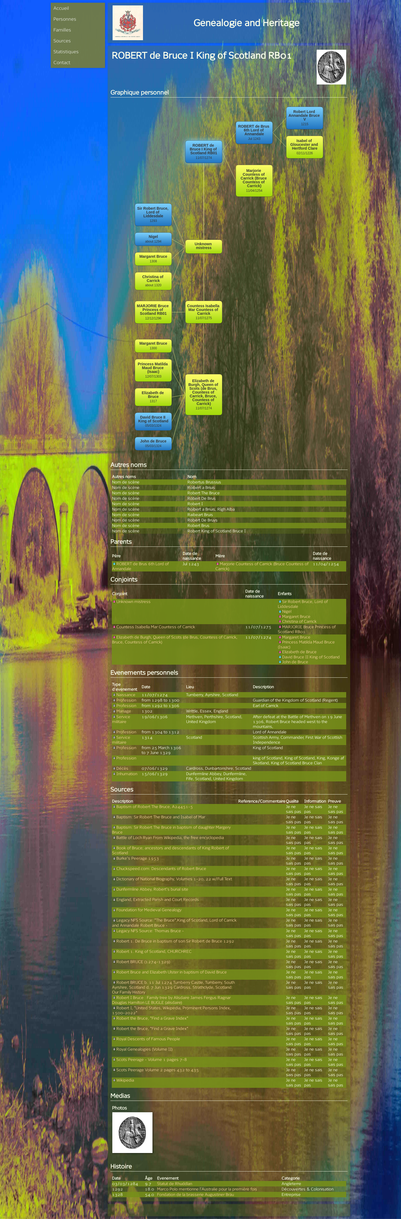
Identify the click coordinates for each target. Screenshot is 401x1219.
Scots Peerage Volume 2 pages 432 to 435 (155, 1069)
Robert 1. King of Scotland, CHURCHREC (152, 951)
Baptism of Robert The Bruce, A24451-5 (152, 806)
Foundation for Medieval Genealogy (147, 909)
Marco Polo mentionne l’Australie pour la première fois (207, 1189)
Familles (62, 29)
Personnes (64, 18)
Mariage (121, 711)
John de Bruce (293, 661)
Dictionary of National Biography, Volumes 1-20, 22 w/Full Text (172, 878)
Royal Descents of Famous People (146, 1038)
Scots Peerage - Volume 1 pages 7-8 (149, 1059)
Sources (62, 40)
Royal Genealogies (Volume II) (142, 1049)
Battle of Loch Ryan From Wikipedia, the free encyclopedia (168, 837)
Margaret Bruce (294, 616)
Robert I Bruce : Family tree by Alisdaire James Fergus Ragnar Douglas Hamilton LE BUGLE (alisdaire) (171, 1000)
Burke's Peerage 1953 (135, 858)
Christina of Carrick (297, 621)
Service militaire (121, 719)
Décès (120, 768)
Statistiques (66, 51)
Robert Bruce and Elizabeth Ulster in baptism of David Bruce (169, 972)
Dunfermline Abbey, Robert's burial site (150, 889)
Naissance (123, 694)
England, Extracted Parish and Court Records (155, 899)
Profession (124, 700)
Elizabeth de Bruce (297, 651)
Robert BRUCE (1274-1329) (141, 961)
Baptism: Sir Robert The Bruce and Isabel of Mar (158, 817)
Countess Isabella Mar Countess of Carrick (153, 626)
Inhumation (124, 773)
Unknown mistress (131, 601)
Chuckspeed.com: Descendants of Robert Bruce (159, 868)
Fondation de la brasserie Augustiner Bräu (195, 1194)
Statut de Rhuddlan (174, 1183)
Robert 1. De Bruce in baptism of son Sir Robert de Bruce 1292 (173, 941)
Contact (61, 62)
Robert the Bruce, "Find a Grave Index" (150, 1018)
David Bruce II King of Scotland (309, 657)
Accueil (61, 8)
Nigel (284, 611)
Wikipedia (123, 1080)
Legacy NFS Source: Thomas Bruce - (148, 930)
